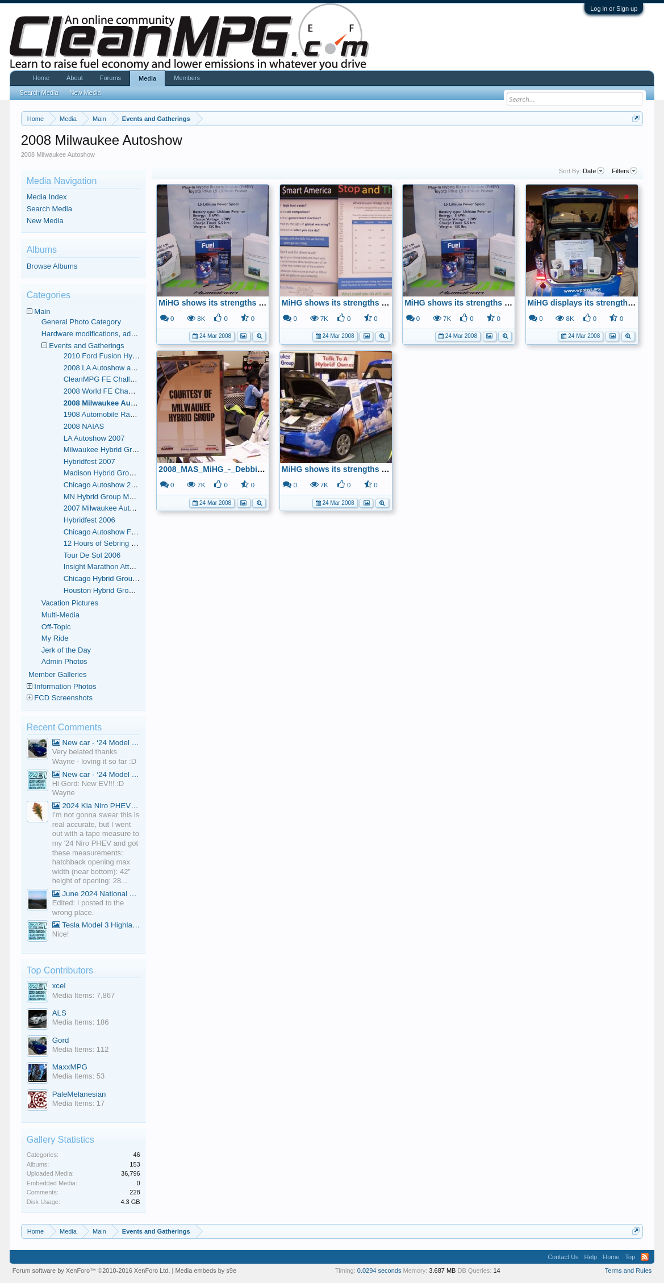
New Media (45, 220)
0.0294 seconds (379, 1270)
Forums (110, 77)
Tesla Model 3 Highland (96, 925)
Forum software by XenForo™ (91, 1270)
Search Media (49, 208)
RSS (645, 1257)
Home (41, 77)
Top (630, 1256)
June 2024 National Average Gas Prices (96, 893)
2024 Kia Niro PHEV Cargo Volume (96, 805)
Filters (624, 171)
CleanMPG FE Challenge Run (113, 379)
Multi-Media (60, 615)
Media (147, 78)
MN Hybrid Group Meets (103, 496)
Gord (60, 1040)
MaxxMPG (69, 1067)
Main (42, 311)
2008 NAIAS (84, 426)
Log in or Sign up (613, 8)
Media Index (47, 197)
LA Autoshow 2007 (94, 438)
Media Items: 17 (78, 1103)
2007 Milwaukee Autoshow (107, 508)
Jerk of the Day (66, 650)
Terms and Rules (628, 1270)
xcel (59, 985)
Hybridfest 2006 (89, 520)
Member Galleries (57, 674)
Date (593, 171)
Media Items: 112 (80, 1049)
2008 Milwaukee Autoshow (110, 403)
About (74, 77)
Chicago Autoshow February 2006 (119, 532)
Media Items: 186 (80, 1022)
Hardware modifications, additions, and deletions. (121, 333)
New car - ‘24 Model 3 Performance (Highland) (96, 742)
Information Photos (65, 686)
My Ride (55, 638)
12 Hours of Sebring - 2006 (108, 543)
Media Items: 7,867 (83, 995)
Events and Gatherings (86, 345)
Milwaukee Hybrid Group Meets (115, 449)
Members (187, 77)
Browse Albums (52, 266)
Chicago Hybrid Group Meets (111, 578)
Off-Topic (56, 626)
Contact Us (563, 1256)
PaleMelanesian (79, 1094)
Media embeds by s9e (205, 1270)
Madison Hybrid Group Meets (112, 473)
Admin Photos (64, 661)
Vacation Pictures (69, 603)
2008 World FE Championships (115, 391)
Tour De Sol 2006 (92, 555)
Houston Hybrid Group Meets (111, 590)
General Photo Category (81, 321)
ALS (59, 1013)
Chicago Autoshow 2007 (103, 484)
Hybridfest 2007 (89, 461)
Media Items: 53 (78, 1076)
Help (591, 1256)
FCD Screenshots (63, 697)
